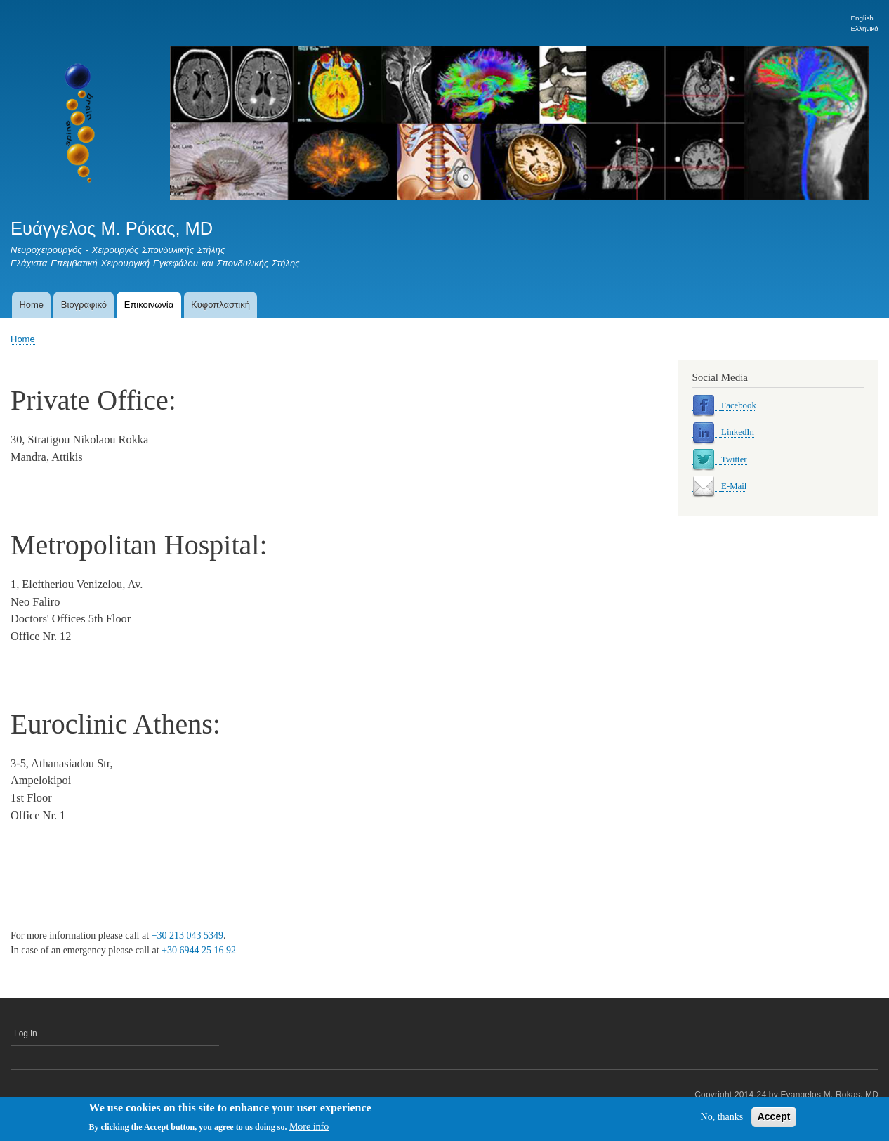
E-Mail (733, 486)
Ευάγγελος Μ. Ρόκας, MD (112, 228)
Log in (25, 1033)
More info (309, 1128)
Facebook (738, 405)
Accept (774, 1117)
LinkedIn (737, 432)
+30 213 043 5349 (187, 935)
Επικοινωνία (149, 304)
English (862, 18)
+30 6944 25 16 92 (199, 950)
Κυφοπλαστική (220, 304)
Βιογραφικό (84, 304)
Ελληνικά (865, 28)
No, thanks (722, 1118)
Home (31, 304)
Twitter (734, 459)
